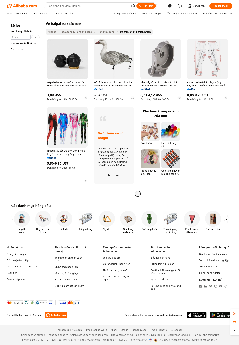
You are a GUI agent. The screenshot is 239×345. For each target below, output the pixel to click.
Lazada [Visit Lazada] (124, 329)
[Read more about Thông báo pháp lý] (57, 334)
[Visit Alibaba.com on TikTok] (225, 286)
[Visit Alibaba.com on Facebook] (200, 286)
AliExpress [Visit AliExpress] (63, 329)
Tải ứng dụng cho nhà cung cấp (166, 287)
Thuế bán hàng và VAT (115, 270)
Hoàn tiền (12, 272)
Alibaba (52, 31)
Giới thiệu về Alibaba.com (213, 254)
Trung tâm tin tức (208, 266)
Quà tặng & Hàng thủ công (77, 31)
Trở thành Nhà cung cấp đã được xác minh (166, 272)
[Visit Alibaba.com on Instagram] (215, 286)
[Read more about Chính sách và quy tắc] (32, 334)
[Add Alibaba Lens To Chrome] (56, 315)
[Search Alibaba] (87, 6)
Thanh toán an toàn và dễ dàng (69, 259)
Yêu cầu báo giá (111, 257)
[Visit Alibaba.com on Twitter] (210, 286)
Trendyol (162, 329)
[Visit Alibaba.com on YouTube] (220, 286)
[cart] (180, 6)
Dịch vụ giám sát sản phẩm (69, 285)
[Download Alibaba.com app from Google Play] (221, 315)
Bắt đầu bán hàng (160, 257)
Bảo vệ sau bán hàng (66, 279)
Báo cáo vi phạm (16, 279)
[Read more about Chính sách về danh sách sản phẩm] (88, 334)
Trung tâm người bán (162, 263)
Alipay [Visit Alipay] (114, 329)
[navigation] (25, 109)
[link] (234, 313)
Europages (176, 329)
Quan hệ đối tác (159, 279)
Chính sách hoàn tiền (66, 266)
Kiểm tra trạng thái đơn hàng (22, 266)
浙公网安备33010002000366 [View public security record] (174, 340)
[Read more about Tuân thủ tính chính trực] (205, 334)
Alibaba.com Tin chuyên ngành (116, 278)
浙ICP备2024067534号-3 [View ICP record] (205, 340)
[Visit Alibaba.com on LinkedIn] (205, 286)
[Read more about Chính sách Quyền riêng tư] (149, 334)
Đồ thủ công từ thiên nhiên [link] (135, 31)
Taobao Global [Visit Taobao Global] (139, 329)
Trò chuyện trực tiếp (18, 260)
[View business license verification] (150, 340)
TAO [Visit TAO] (152, 329)
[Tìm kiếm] (146, 6)
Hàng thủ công (106, 31)
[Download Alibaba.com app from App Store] (197, 315)
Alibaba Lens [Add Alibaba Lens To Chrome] (20, 315)
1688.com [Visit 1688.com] (77, 329)
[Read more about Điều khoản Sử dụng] (178, 334)
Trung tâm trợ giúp (17, 254)
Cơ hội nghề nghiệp (210, 272)
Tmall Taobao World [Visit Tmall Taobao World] (97, 329)
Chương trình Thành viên (116, 263)
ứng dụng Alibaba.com (170, 315)
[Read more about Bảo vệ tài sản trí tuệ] (121, 334)
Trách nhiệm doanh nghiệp (214, 260)
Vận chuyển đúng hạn (67, 273)
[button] (133, 6)
